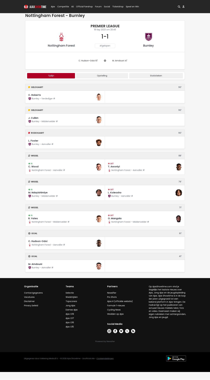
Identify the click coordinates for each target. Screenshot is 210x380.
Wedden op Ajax (115, 314)
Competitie (62, 6)
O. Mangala (114, 218)
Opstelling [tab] (102, 75)
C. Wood (33, 166)
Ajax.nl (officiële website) (120, 301)
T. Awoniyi (114, 166)
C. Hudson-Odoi (37, 241)
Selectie (70, 292)
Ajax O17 (70, 318)
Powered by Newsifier (105, 341)
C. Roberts (34, 95)
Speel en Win (132, 6)
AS (72, 6)
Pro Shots (112, 297)
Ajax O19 (70, 314)
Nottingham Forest (61, 45)
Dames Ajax (72, 309)
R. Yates (33, 218)
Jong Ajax (70, 305)
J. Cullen (33, 118)
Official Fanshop (82, 6)
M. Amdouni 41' (119, 60)
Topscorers (71, 301)
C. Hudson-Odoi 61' (88, 60)
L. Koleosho (114, 192)
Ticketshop (118, 6)
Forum (98, 6)
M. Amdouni (35, 264)
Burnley (148, 45)
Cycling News (114, 309)
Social (106, 6)
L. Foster (33, 140)
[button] (179, 6)
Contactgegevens (33, 292)
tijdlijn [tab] (51, 75)
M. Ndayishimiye (38, 192)
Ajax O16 (70, 322)
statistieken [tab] (156, 75)
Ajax (53, 6)
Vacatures (29, 297)
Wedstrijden (72, 297)
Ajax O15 (70, 326)
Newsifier (111, 292)
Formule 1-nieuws (116, 305)
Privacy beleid (31, 305)
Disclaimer (29, 301)
